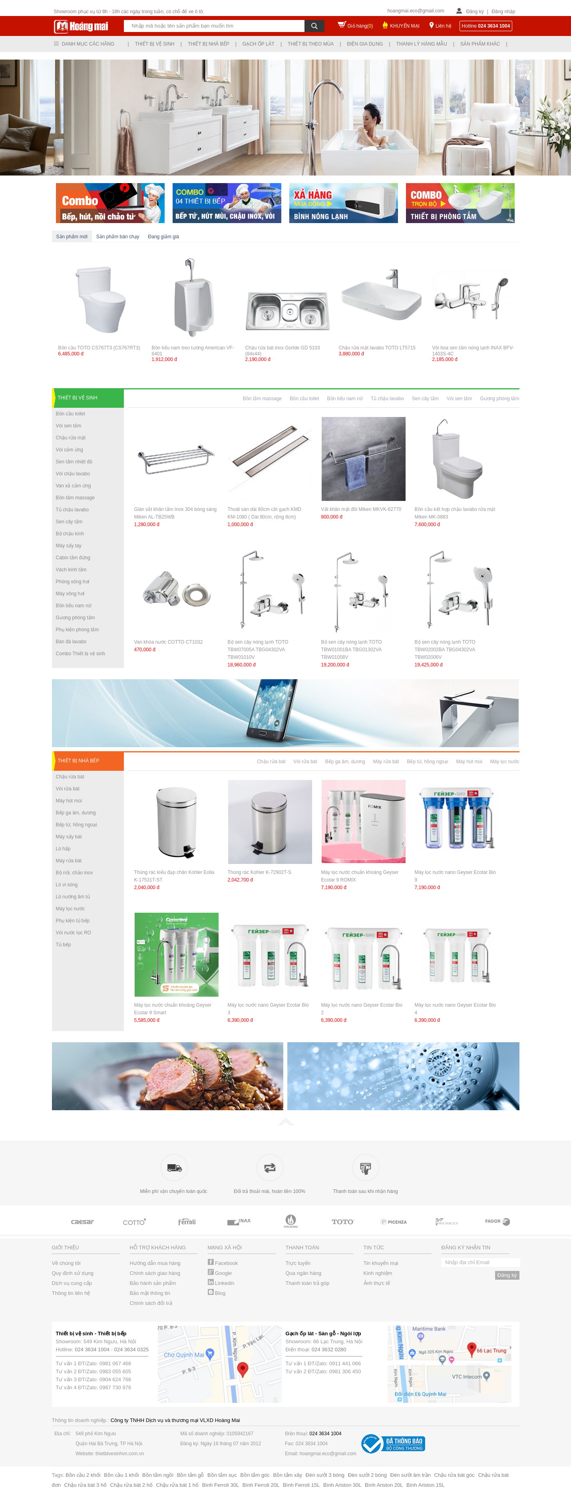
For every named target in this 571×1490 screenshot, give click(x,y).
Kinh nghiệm (378, 1273)
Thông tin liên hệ (71, 1293)
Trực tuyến (298, 1263)
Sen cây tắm (69, 522)
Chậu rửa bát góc (454, 1475)
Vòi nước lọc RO (74, 932)
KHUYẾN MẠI (405, 26)
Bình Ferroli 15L (301, 1485)
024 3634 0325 (131, 1349)
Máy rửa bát (69, 861)
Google (220, 1273)
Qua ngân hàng (304, 1273)
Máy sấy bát (69, 837)
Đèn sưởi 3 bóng (325, 1475)
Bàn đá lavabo (71, 641)
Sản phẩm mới (72, 236)
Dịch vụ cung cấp (72, 1283)
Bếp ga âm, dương (76, 813)
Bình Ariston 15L (425, 1485)
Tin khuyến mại (381, 1263)
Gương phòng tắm (75, 617)
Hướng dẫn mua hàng (155, 1263)
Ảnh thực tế (377, 1283)
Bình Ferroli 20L (261, 1485)
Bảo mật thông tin (150, 1293)
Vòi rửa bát (68, 789)
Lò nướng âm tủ (73, 897)
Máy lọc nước (70, 909)
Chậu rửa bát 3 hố (85, 1485)
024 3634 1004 (92, 1349)
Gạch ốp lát (259, 44)
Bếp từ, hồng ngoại (76, 825)
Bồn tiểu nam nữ (74, 605)
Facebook (223, 1263)
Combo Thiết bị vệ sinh (80, 653)
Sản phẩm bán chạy (117, 236)
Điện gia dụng (365, 44)
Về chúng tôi (66, 1263)
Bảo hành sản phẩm (153, 1283)
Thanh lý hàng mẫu (421, 44)
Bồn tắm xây (287, 1475)
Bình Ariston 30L (342, 1485)
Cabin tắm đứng (73, 557)
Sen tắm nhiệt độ (74, 462)
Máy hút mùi (69, 801)
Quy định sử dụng (73, 1273)
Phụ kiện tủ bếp (73, 921)
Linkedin (221, 1283)
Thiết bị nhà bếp (208, 44)
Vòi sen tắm (69, 426)
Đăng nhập (503, 11)
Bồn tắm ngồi (157, 1475)
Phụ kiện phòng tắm (77, 629)
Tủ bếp (63, 944)
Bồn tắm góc (255, 1475)
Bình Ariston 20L (384, 1485)
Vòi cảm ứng (69, 450)
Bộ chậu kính (70, 534)
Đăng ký (475, 11)
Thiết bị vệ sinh (155, 44)
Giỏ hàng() (360, 26)
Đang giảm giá (163, 236)
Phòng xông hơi (73, 581)
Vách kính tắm (71, 569)
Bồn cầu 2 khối (83, 1475)
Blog (217, 1293)
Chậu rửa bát (70, 777)
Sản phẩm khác (480, 44)
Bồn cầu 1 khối (121, 1475)
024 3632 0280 (329, 1349)
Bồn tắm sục (222, 1475)
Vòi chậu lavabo (73, 474)
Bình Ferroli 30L (220, 1485)
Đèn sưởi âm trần (410, 1475)
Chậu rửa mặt (71, 438)
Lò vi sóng (67, 885)
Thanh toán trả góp (308, 1283)
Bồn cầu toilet (70, 414)
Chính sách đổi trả (151, 1303)
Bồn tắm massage (75, 498)
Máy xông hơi (70, 593)
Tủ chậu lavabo (72, 510)
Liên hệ (444, 26)
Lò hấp (63, 849)
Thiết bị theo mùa (311, 44)
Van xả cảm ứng (73, 486)
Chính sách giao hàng (155, 1273)
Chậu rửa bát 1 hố (177, 1485)
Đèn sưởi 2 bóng (367, 1475)
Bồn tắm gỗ (190, 1475)
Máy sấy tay (69, 546)
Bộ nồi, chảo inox (74, 873)
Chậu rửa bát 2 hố (131, 1485)
